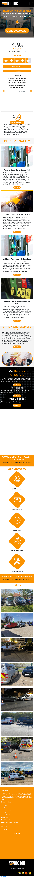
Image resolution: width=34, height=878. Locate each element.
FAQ (5, 812)
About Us (6, 807)
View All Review (17, 71)
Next (30, 91)
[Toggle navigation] (31, 3)
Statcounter (3, 877)
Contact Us (7, 814)
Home (5, 805)
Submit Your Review (17, 66)
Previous (3, 91)
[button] (17, 30)
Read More (17, 187)
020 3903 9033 (23, 576)
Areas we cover (8, 810)
